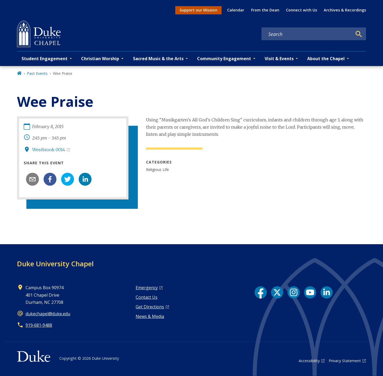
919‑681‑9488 (39, 325)
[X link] (277, 292)
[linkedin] (85, 179)
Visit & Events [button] (279, 59)
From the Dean (265, 10)
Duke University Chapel (55, 263)
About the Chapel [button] (326, 59)
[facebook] (50, 179)
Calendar (235, 10)
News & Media (150, 316)
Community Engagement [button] (224, 59)
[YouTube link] (310, 292)
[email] (32, 179)
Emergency (147, 288)
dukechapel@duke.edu (48, 314)
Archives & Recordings (345, 10)
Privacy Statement (345, 360)
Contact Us (146, 297)
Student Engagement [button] (45, 59)
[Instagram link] (294, 292)
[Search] (359, 34)
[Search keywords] (307, 34)
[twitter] (67, 179)
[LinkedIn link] (326, 292)
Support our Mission (198, 10)
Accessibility (309, 360)
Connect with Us (301, 10)
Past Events (37, 73)
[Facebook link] (261, 292)
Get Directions (150, 307)
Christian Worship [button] (100, 59)
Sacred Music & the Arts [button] (158, 59)
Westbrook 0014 (48, 149)
